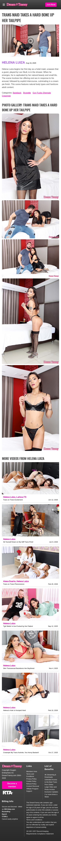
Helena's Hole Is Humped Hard (14, 710)
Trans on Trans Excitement (13, 500)
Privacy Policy (31, 779)
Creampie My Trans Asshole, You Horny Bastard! (21, 752)
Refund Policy (31, 784)
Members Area (31, 771)
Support (29, 791)
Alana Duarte (9, 581)
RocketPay (6, 811)
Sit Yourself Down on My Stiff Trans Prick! (18, 542)
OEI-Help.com (9, 809)
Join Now (50, 4)
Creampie (6, 96)
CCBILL (5, 816)
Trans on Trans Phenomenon (13, 584)
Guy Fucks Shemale (42, 93)
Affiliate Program (32, 789)
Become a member (12, 785)
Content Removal (32, 786)
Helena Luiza (13, 62)
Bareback (17, 93)
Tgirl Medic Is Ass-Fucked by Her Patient (18, 626)
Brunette (27, 93)
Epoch (4, 814)
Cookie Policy (31, 781)
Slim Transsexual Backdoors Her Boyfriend (18, 668)
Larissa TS (21, 497)
